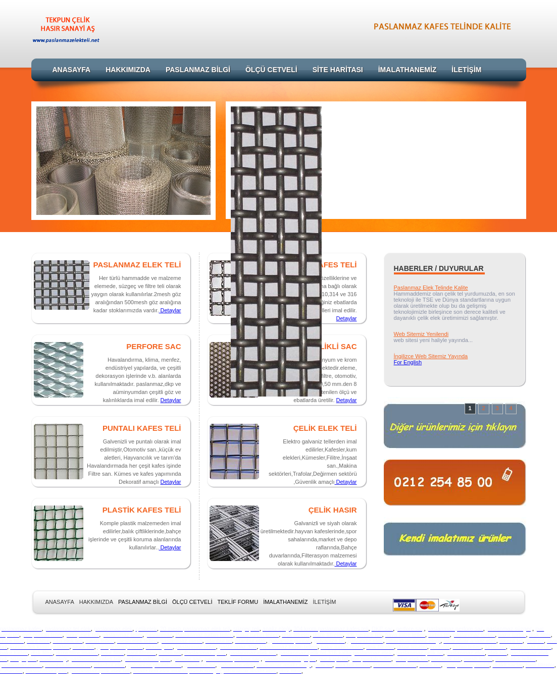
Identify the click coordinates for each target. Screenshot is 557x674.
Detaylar (170, 310)
